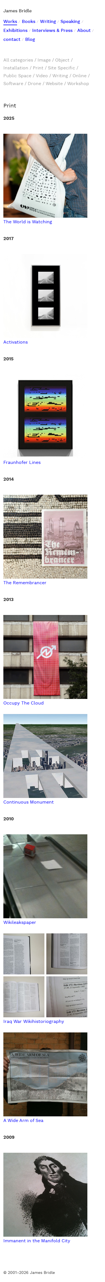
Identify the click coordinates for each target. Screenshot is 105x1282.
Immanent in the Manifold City (45, 1238)
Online (80, 76)
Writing (48, 22)
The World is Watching (45, 219)
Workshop (78, 84)
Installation (15, 68)
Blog (30, 40)
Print (38, 68)
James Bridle (17, 11)
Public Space (17, 76)
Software (13, 84)
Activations (45, 339)
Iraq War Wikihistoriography (45, 1019)
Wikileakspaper (45, 920)
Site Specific (61, 68)
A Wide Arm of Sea (45, 1118)
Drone (34, 84)
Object (62, 60)
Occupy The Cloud (45, 700)
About (84, 31)
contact (11, 40)
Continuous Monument (45, 799)
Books (28, 22)
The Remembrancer (45, 580)
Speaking (70, 22)
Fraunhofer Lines (45, 460)
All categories (18, 60)
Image (44, 60)
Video (42, 76)
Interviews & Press (52, 31)
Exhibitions (15, 31)
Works (10, 22)
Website (54, 84)
